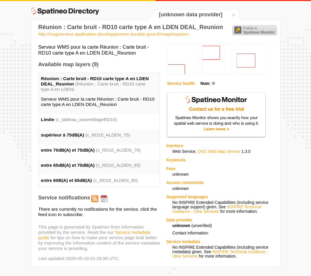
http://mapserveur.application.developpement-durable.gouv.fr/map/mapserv (113, 34)
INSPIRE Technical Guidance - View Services (216, 209)
